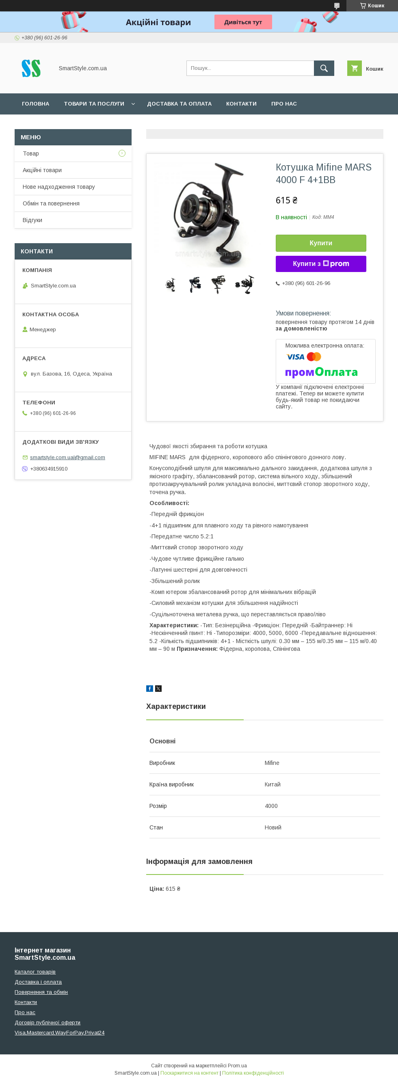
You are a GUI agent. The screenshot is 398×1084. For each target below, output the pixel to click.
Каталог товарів (35, 972)
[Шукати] (324, 68)
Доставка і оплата (38, 982)
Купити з (321, 264)
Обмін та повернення (51, 203)
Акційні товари (42, 170)
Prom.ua (237, 1066)
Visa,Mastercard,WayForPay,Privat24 (59, 1033)
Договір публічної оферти (47, 1022)
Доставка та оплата (179, 104)
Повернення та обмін (41, 992)
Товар (31, 153)
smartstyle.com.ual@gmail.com (67, 457)
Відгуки (32, 220)
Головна (35, 104)
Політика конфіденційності (253, 1073)
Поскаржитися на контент (189, 1073)
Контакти (241, 104)
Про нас (284, 104)
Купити (321, 243)
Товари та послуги (94, 104)
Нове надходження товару (59, 187)
